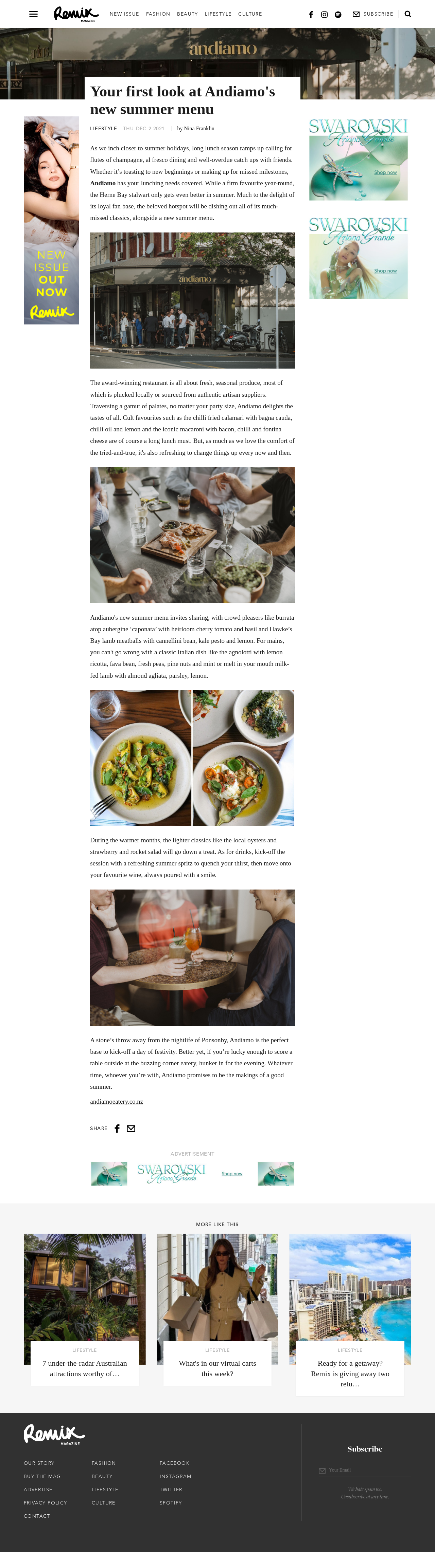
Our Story (39, 1463)
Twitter (171, 1489)
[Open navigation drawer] (33, 14)
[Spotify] (338, 14)
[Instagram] (324, 14)
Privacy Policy (45, 1503)
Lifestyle (218, 14)
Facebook (175, 1463)
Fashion (158, 14)
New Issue (124, 14)
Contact (37, 1516)
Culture (250, 14)
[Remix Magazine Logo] (76, 14)
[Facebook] (311, 14)
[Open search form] (407, 14)
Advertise (38, 1489)
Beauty (187, 14)
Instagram (176, 1476)
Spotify (171, 1503)
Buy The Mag (42, 1476)
